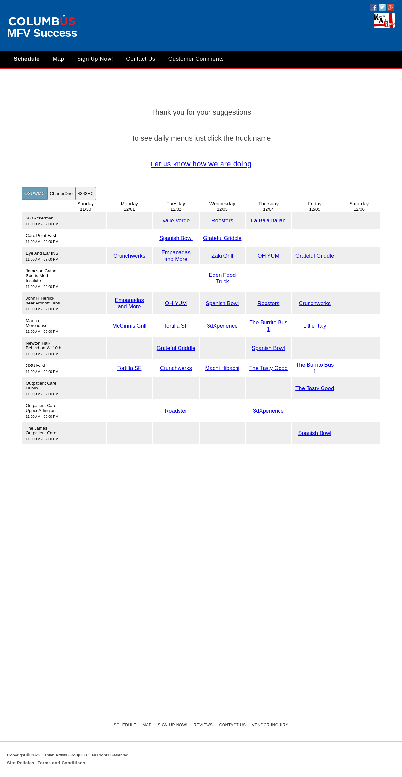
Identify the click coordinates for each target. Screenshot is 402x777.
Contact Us (140, 59)
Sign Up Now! (95, 59)
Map (58, 59)
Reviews (203, 724)
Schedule (27, 59)
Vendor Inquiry (270, 724)
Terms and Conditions (61, 762)
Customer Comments (196, 59)
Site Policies (20, 762)
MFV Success (42, 32)
